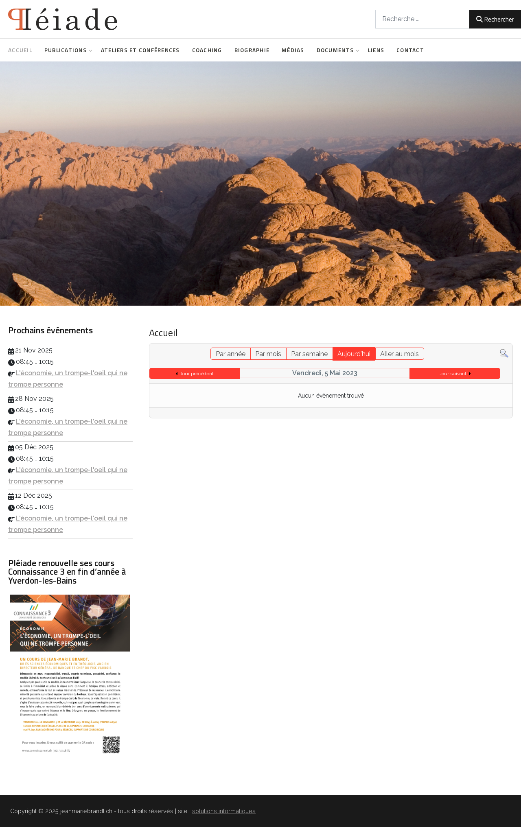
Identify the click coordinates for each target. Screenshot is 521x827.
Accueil (20, 50)
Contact (410, 50)
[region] (260, 183)
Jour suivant (452, 373)
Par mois (268, 354)
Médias (293, 50)
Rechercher (495, 19)
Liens (376, 50)
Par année (230, 354)
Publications (66, 50)
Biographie (252, 50)
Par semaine (309, 354)
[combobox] (422, 19)
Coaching (207, 50)
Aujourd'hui (353, 354)
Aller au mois (399, 354)
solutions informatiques (224, 810)
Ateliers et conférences (140, 50)
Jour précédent (197, 373)
